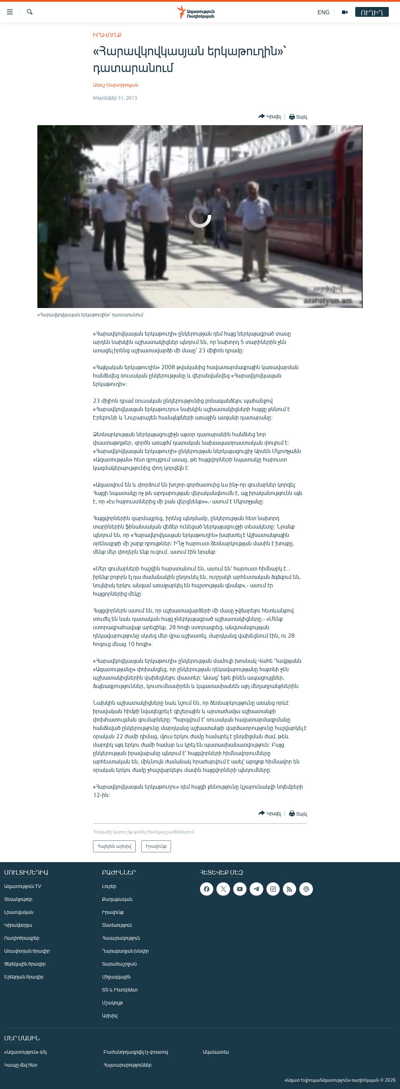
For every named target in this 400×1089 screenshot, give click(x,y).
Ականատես (216, 1052)
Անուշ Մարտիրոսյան (115, 85)
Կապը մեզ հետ (20, 1065)
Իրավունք (107, 34)
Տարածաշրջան (119, 964)
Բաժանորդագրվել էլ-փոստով (135, 1052)
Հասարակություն (121, 938)
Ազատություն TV (22, 886)
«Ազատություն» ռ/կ (25, 1052)
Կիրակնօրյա (18, 925)
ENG (323, 12)
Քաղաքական (117, 899)
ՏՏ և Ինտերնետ (120, 990)
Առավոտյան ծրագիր (27, 951)
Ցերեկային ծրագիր (24, 964)
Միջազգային (116, 977)
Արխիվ (109, 1015)
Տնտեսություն (117, 925)
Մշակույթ (112, 1002)
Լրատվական (18, 912)
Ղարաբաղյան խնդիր (125, 951)
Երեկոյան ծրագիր (23, 977)
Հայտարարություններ (127, 1065)
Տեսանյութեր (18, 899)
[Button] (269, 117)
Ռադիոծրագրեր (21, 938)
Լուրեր (109, 886)
